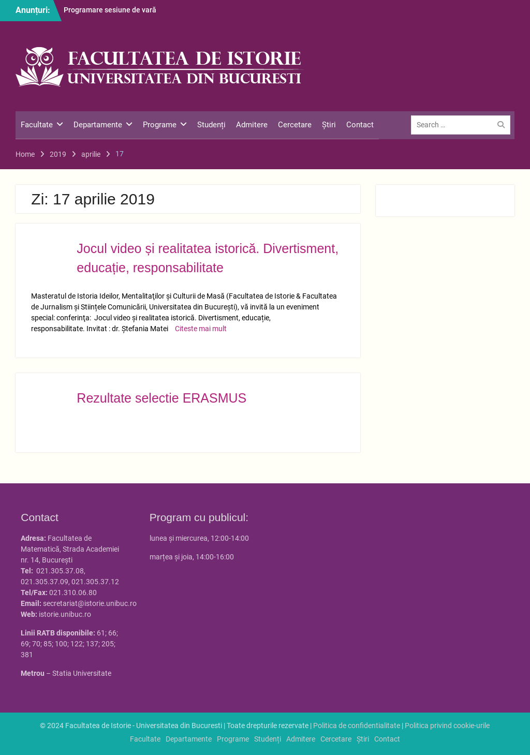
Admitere (252, 124)
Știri (329, 124)
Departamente (97, 124)
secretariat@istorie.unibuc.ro (90, 603)
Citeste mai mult (201, 328)
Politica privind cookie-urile (447, 725)
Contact (360, 124)
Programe (159, 124)
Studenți (211, 124)
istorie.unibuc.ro (65, 614)
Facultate (37, 124)
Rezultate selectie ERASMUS (161, 398)
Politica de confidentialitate (356, 725)
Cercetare (295, 124)
